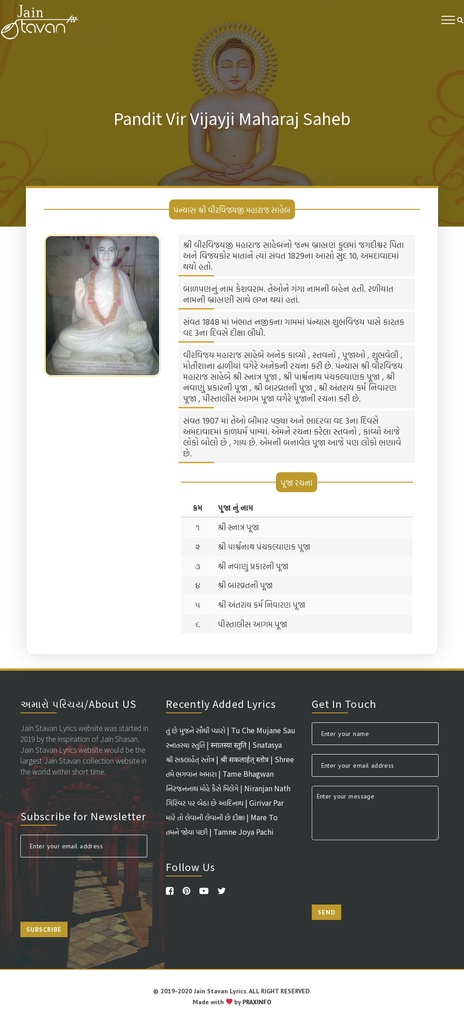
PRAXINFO (256, 1002)
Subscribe (44, 929)
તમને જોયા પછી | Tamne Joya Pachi (220, 831)
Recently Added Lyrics (221, 703)
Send (326, 912)
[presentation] (89, 884)
